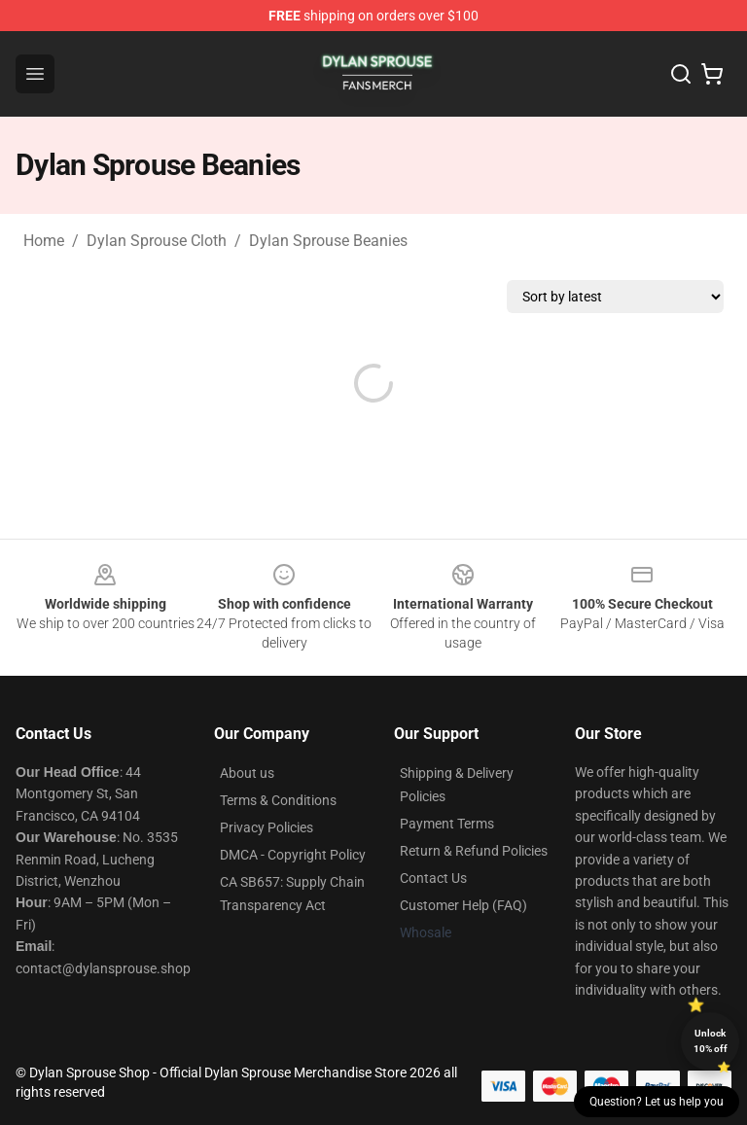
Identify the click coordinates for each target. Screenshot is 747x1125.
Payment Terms (447, 823)
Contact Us (433, 878)
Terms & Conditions (278, 800)
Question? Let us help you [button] (656, 1101)
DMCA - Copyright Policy (293, 854)
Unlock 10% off (711, 1041)
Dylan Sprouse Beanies (328, 240)
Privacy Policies (266, 827)
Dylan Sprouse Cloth (157, 240)
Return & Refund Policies (474, 851)
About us (247, 773)
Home (43, 240)
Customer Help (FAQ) (463, 905)
